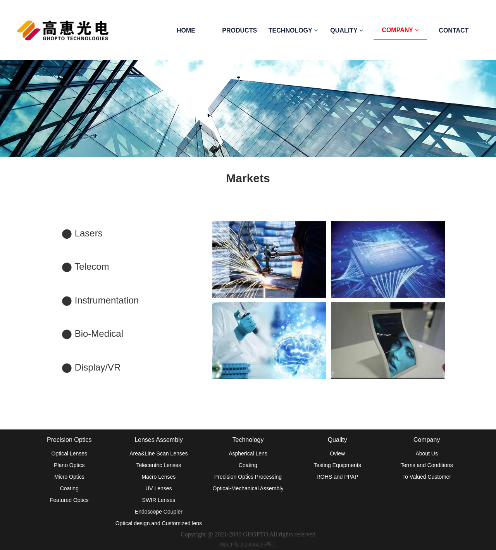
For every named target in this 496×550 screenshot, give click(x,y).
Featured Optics (69, 500)
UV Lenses (158, 488)
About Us (426, 453)
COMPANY (400, 30)
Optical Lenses (69, 453)
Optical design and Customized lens (158, 523)
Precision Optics (69, 439)
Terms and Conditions (426, 465)
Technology (248, 439)
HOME (186, 30)
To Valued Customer (426, 477)
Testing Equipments (337, 465)
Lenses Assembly (158, 439)
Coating (69, 488)
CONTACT (453, 30)
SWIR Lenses (159, 500)
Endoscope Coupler (159, 512)
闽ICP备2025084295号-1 (248, 545)
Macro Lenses (158, 477)
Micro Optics (69, 477)
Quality (337, 439)
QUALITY (346, 30)
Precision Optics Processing (248, 477)
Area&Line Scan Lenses (158, 453)
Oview (337, 453)
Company (426, 439)
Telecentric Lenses (158, 465)
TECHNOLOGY (293, 30)
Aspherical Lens (248, 453)
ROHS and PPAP (337, 477)
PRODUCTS (239, 30)
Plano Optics (69, 465)
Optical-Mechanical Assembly (248, 488)
